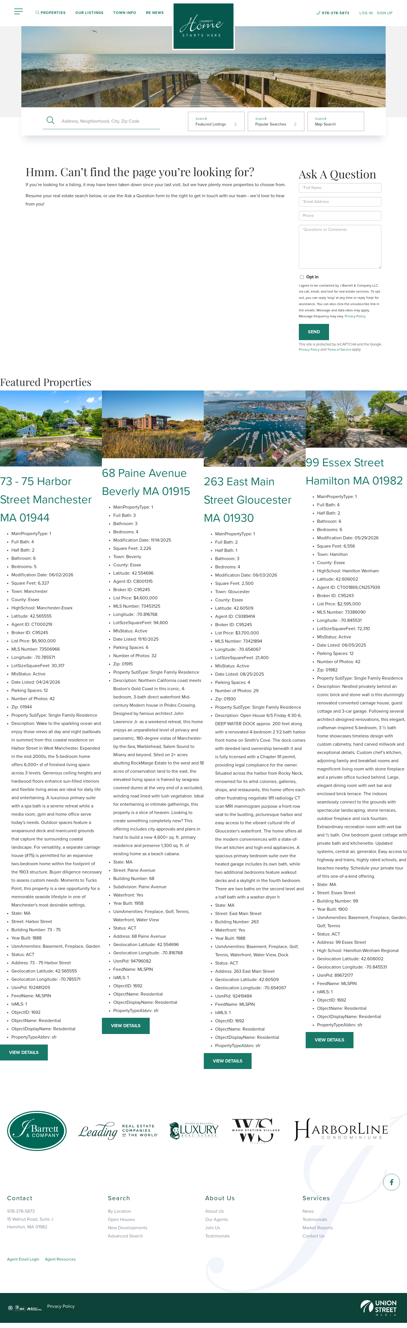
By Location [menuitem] (119, 1215)
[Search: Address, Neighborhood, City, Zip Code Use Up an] (109, 122)
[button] (50, 122)
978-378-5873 (336, 13)
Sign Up (385, 13)
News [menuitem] (308, 1215)
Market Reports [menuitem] (318, 1232)
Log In (366, 13)
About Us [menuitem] (214, 1215)
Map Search (325, 125)
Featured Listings (211, 125)
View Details (24, 1055)
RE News (155, 13)
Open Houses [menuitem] (121, 1223)
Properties (51, 13)
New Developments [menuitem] (127, 1232)
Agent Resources (66, 1263)
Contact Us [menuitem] (313, 1240)
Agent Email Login (25, 1263)
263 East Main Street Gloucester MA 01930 (247, 503)
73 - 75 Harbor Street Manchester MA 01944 (46, 503)
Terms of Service (341, 351)
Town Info (124, 13)
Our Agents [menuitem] (216, 1223)
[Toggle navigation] (18, 12)
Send (314, 333)
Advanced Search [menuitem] (125, 1240)
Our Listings (89, 13)
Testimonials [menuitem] (217, 1240)
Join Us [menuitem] (212, 1232)
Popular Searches (270, 125)
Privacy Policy (355, 317)
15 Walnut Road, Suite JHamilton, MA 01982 (30, 1227)
